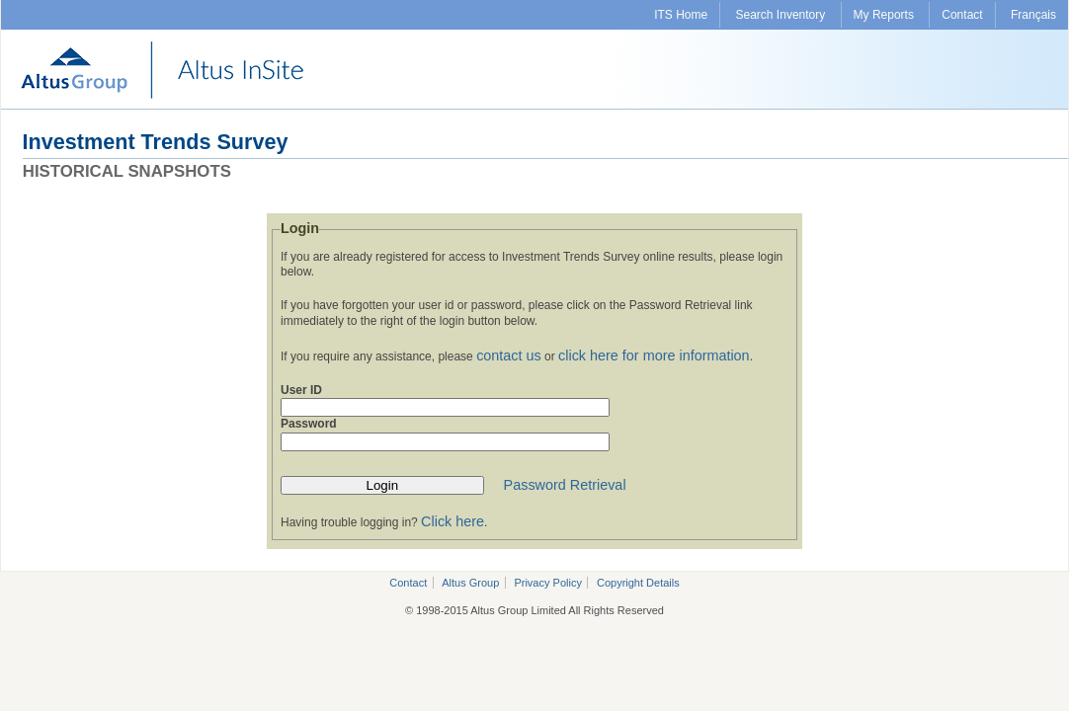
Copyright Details (638, 583)
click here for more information (654, 355)
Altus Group (470, 583)
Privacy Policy (547, 583)
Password (309, 424)
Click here (452, 521)
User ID (301, 390)
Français (1033, 15)
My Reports (884, 15)
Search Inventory (781, 15)
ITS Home (680, 15)
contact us (508, 355)
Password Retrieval (565, 485)
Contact (962, 15)
